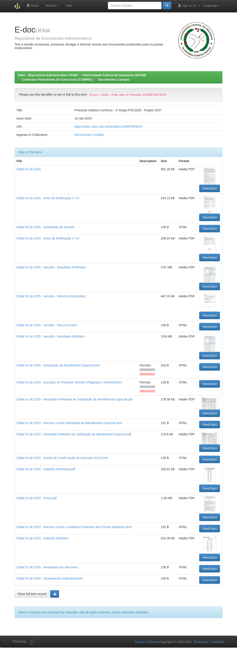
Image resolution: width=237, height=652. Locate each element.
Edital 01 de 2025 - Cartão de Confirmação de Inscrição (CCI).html (62, 458)
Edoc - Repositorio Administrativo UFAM (47, 75)
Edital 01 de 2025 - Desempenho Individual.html (49, 578)
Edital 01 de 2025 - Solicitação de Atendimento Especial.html (58, 365)
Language (211, 5)
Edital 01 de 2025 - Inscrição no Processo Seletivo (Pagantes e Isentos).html (69, 382)
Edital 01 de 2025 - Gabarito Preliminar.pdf (46, 469)
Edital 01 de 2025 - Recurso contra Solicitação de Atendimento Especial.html (69, 423)
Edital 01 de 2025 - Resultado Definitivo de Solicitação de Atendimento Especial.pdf (74, 434)
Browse (52, 5)
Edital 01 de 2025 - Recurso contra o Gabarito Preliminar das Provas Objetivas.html (74, 527)
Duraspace (200, 642)
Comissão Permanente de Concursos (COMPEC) (57, 79)
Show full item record (31, 594)
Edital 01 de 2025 (29, 169)
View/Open (209, 188)
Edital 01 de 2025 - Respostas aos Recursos (47, 567)
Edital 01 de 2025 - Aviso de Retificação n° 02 (48, 238)
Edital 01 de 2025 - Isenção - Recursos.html (47, 325)
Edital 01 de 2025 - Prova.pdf (37, 498)
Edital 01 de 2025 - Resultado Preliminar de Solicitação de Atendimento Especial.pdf (74, 399)
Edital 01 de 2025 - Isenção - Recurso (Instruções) (51, 296)
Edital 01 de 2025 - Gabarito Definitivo (43, 538)
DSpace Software (147, 642)
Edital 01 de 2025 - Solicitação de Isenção (46, 227)
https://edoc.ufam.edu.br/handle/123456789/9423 (108, 126)
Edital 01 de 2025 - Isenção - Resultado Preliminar (51, 267)
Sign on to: (189, 5)
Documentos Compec (114, 79)
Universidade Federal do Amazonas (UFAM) (114, 75)
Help (68, 5)
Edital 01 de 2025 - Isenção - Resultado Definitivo (50, 336)
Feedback (218, 642)
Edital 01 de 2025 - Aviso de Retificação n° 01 (48, 198)
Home (33, 5)
